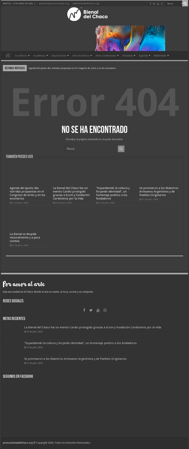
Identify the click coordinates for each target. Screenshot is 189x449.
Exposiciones (59, 55)
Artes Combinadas (106, 55)
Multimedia (160, 55)
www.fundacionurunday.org (54, 3)
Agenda (143, 55)
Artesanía (127, 55)
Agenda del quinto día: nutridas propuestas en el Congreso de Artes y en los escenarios (72, 68)
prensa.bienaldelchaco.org (18, 442)
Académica (39, 55)
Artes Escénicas (80, 55)
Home (8, 55)
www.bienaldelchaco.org (86, 3)
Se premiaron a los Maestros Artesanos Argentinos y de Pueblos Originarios (158, 191)
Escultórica (21, 55)
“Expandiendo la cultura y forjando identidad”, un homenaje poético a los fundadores (113, 193)
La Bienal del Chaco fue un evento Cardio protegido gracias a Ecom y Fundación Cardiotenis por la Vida (71, 193)
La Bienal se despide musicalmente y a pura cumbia (25, 237)
